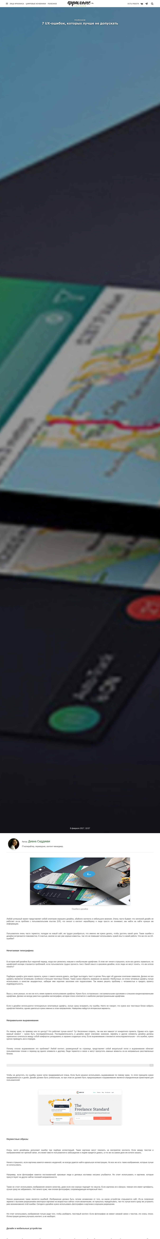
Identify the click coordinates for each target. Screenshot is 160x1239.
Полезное (52, 4)
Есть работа (133, 4)
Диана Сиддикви (39, 841)
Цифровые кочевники (36, 4)
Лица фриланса (17, 4)
